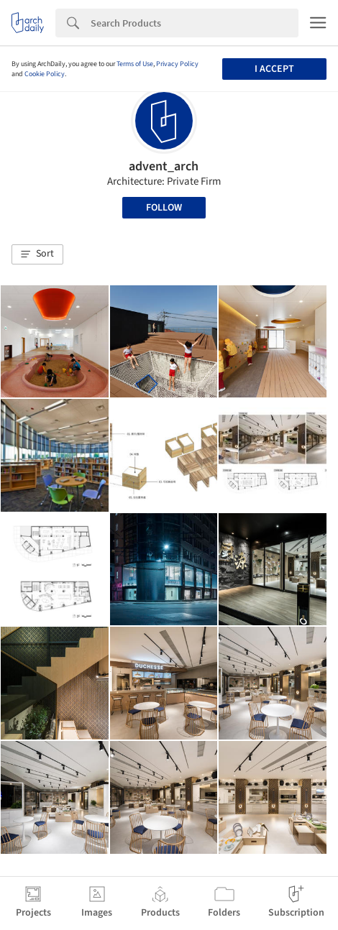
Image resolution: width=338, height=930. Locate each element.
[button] (37, 254)
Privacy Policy (177, 64)
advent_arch (163, 166)
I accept (274, 69)
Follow (164, 208)
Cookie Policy (44, 74)
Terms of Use (135, 64)
